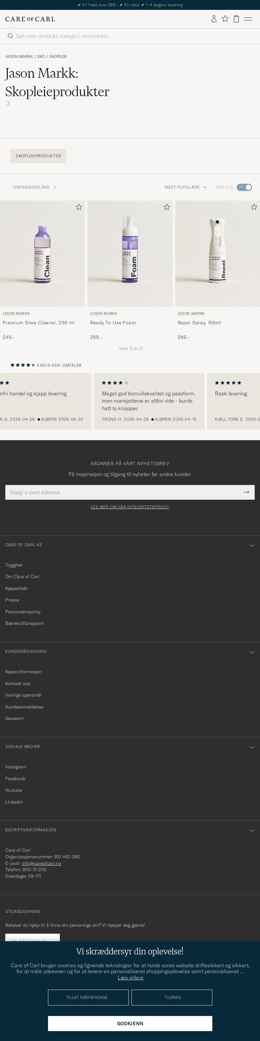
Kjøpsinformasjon (23, 672)
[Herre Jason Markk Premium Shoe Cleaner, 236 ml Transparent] (42, 253)
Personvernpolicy (22, 612)
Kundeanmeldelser (24, 707)
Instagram (15, 767)
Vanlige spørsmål (23, 695)
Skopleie (58, 56)
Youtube (13, 790)
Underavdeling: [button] (35, 187)
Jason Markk (19, 56)
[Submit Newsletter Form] (246, 492)
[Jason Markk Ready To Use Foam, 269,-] (129, 270)
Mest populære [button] (186, 187)
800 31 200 (35, 869)
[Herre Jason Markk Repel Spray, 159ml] (217, 253)
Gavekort (14, 718)
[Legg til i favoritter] (77, 208)
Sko (41, 56)
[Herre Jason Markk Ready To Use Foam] (129, 253)
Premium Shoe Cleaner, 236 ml (39, 323)
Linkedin (14, 802)
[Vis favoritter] (225, 19)
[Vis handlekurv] (236, 19)
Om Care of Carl (22, 576)
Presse (12, 600)
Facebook (15, 779)
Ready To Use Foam (113, 323)
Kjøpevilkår (16, 588)
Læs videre (131, 977)
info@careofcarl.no (41, 863)
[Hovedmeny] (248, 19)
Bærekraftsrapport (24, 623)
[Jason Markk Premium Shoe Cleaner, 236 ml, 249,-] (42, 270)
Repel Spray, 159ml (200, 323)
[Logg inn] (214, 19)
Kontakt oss (17, 683)
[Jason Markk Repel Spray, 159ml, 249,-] (217, 270)
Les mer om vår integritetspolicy (130, 507)
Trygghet (13, 565)
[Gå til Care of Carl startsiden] (30, 19)
